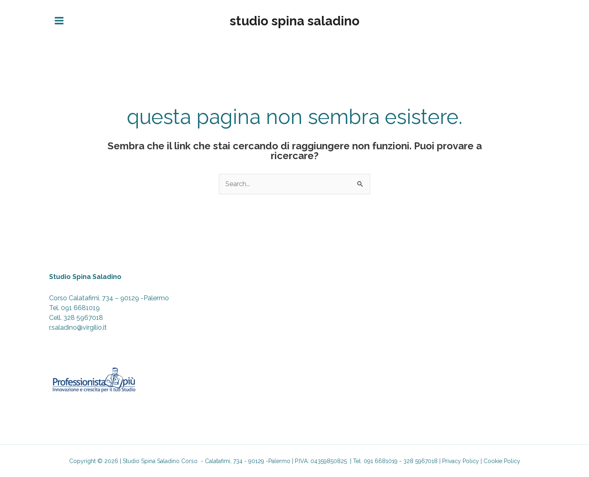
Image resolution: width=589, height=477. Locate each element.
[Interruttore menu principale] (59, 21)
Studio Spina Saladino (294, 21)
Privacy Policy (460, 461)
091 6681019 (80, 308)
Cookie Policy (501, 461)
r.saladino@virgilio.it (78, 327)
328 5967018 (83, 318)
